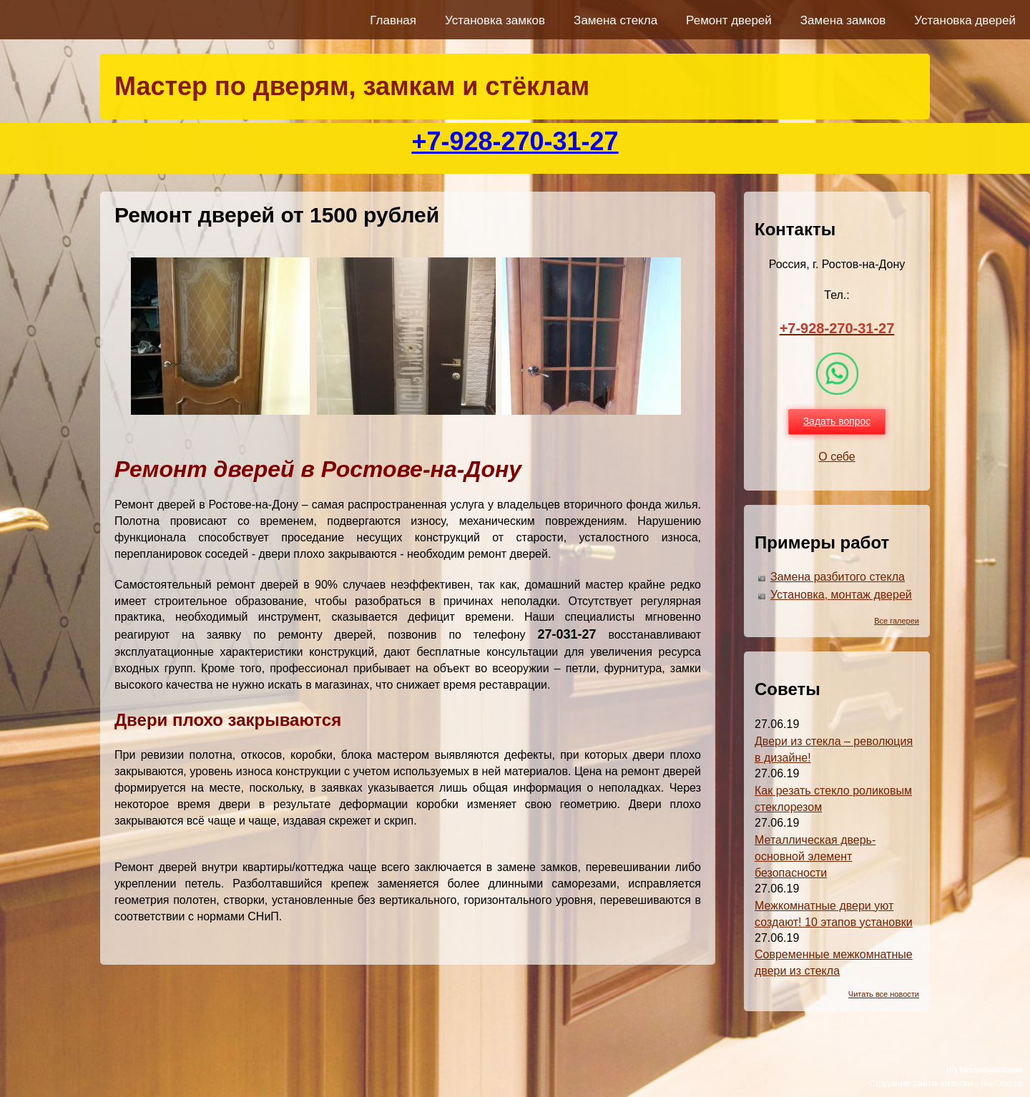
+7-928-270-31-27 (514, 141)
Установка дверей (965, 20)
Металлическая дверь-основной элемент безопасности (815, 856)
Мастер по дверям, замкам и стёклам (351, 86)
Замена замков (843, 20)
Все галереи (896, 620)
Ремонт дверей (729, 20)
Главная (393, 20)
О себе (836, 457)
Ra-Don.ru (1002, 1083)
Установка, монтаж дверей (841, 595)
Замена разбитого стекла (837, 577)
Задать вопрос (837, 421)
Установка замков (495, 20)
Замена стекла (615, 20)
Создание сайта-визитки (921, 1083)
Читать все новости (883, 994)
